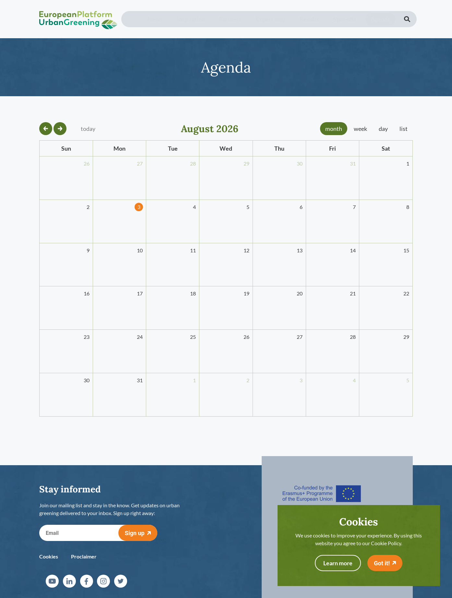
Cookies (48, 556)
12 (246, 250)
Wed (226, 148)
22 (406, 293)
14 (353, 250)
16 (86, 293)
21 (353, 293)
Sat (386, 148)
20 (300, 293)
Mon (119, 148)
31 (353, 163)
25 (193, 337)
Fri (332, 148)
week (360, 128)
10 (140, 250)
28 (193, 163)
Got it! (382, 563)
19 (246, 293)
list (403, 128)
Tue (173, 148)
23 (86, 337)
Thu (279, 148)
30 (300, 163)
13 (300, 250)
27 (140, 163)
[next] (60, 128)
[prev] (45, 128)
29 (246, 163)
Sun (66, 148)
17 (140, 293)
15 (406, 250)
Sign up (135, 533)
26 (86, 163)
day (383, 128)
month (333, 128)
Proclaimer (84, 556)
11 (193, 250)
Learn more (337, 563)
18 (193, 293)
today (88, 128)
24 (140, 337)
